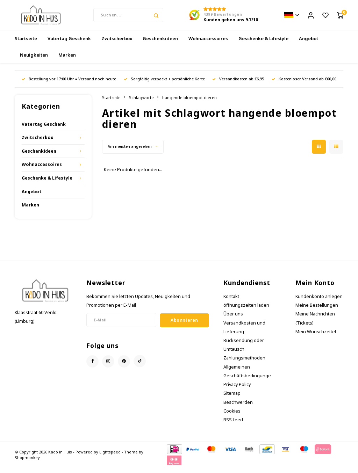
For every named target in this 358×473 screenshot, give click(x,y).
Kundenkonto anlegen (319, 301)
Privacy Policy (237, 390)
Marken (67, 60)
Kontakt (231, 301)
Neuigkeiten (34, 60)
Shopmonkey (27, 462)
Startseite (26, 43)
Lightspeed (110, 457)
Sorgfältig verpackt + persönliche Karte (164, 83)
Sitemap (232, 398)
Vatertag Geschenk (69, 43)
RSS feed (233, 425)
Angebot (308, 43)
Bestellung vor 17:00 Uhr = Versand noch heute (69, 83)
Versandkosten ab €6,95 (238, 83)
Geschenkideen (160, 43)
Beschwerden (238, 407)
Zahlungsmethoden (244, 363)
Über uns (233, 319)
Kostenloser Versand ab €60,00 (304, 83)
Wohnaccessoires (208, 43)
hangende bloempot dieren (189, 102)
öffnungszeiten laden (246, 310)
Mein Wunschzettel (315, 337)
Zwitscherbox (116, 43)
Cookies (232, 416)
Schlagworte (141, 102)
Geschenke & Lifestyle (263, 43)
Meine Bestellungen (316, 310)
